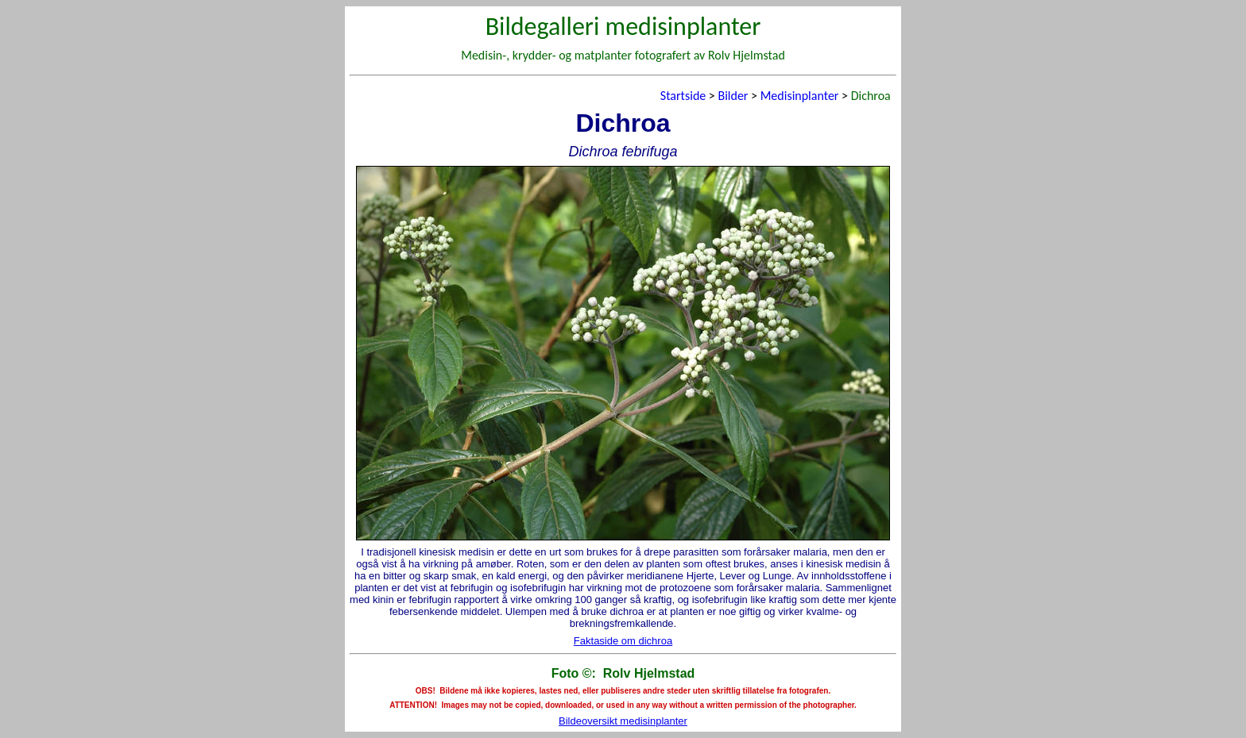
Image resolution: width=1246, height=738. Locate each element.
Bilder (733, 95)
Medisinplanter (799, 95)
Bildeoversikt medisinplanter (623, 721)
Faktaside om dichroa (623, 641)
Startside (683, 95)
